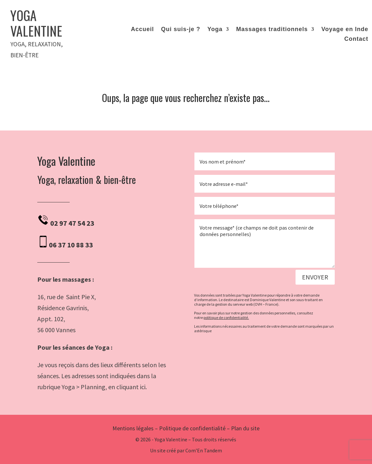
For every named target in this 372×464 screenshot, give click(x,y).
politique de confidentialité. (226, 317)
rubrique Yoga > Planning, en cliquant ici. (92, 387)
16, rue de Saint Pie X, (66, 297)
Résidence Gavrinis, (63, 308)
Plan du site (245, 428)
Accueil (142, 29)
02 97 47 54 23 (72, 223)
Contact (356, 39)
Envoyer (315, 277)
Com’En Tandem (203, 450)
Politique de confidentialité (192, 428)
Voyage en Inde (344, 29)
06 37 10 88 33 (71, 244)
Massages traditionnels (272, 29)
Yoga (215, 29)
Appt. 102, (51, 319)
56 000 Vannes (56, 330)
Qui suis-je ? (180, 29)
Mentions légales (133, 428)
